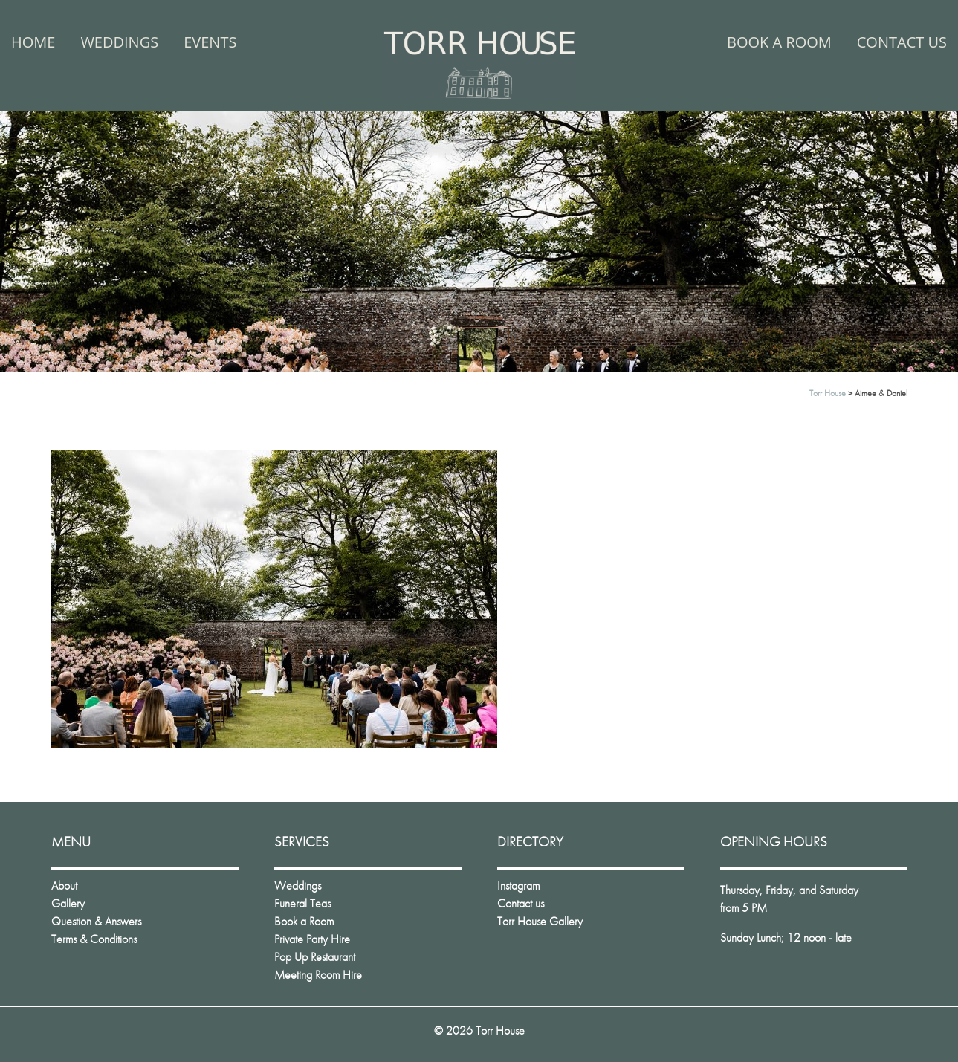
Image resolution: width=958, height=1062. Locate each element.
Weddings (119, 42)
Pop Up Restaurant (314, 957)
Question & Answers (96, 921)
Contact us (902, 42)
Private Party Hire (312, 939)
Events (210, 42)
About (64, 885)
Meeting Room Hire (318, 974)
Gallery (68, 903)
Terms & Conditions (94, 939)
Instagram (518, 885)
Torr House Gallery (540, 921)
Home (33, 42)
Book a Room (779, 42)
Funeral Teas (302, 903)
